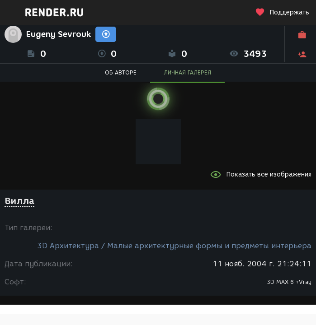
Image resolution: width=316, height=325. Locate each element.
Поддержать (282, 12)
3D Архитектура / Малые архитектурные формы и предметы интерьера (174, 245)
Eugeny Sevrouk (58, 34)
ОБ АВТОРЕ (121, 72)
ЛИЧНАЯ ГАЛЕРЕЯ (187, 72)
